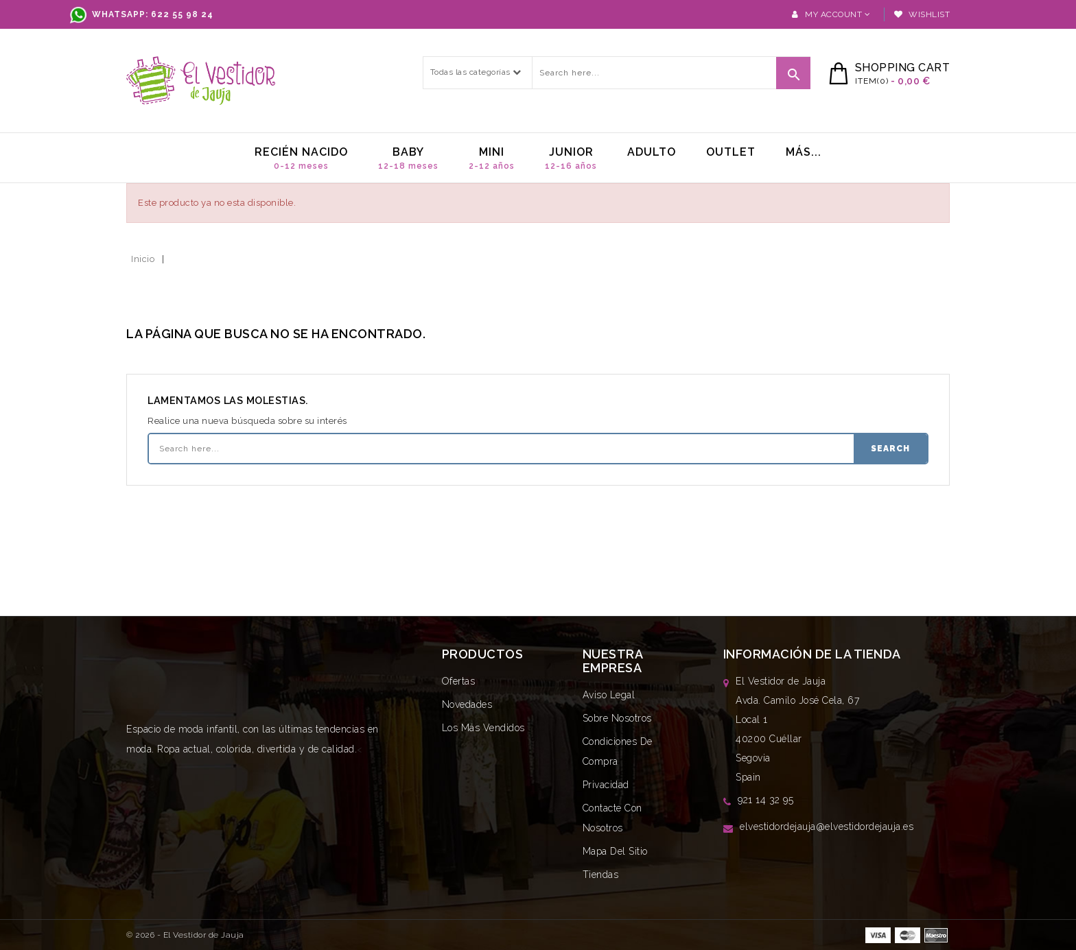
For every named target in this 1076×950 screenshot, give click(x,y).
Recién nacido (301, 158)
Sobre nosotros (617, 718)
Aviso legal (609, 694)
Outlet (731, 151)
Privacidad (606, 784)
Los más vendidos (483, 727)
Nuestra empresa (613, 661)
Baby (408, 158)
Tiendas (601, 874)
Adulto (651, 151)
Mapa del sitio (615, 851)
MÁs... (803, 151)
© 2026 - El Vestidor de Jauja (185, 935)
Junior (571, 158)
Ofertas (459, 681)
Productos (483, 654)
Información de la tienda (812, 654)
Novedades (467, 704)
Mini (492, 158)
